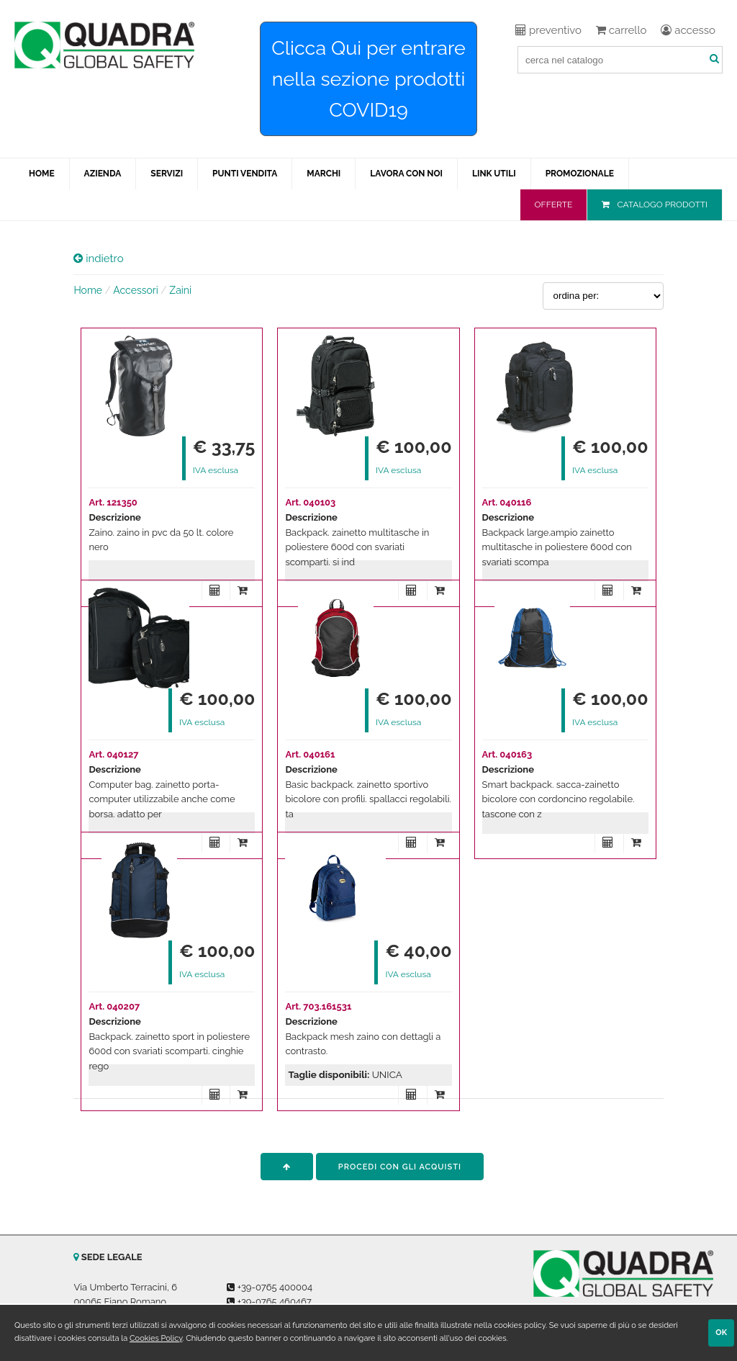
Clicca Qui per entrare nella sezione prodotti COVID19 (368, 79)
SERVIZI (166, 174)
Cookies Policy (156, 1338)
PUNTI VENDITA (244, 174)
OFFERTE (554, 204)
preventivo (548, 30)
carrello (621, 30)
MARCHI (323, 174)
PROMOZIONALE (580, 174)
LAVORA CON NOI (406, 174)
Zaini (180, 290)
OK (721, 1332)
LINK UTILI (494, 174)
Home (87, 290)
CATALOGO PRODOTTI (662, 204)
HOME (42, 174)
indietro (98, 258)
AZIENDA (103, 174)
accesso (688, 30)
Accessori (135, 290)
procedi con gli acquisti (399, 1167)
